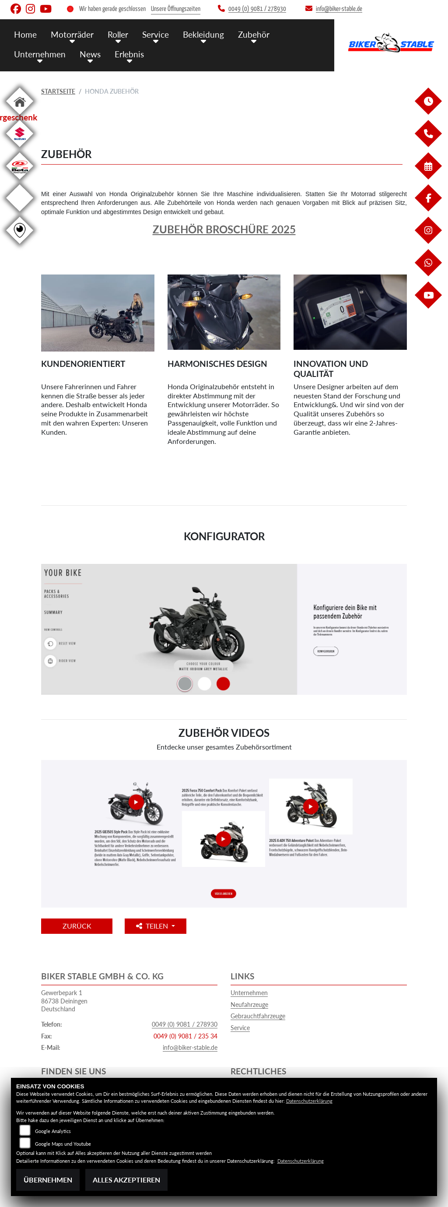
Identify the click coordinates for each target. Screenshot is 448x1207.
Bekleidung (203, 34)
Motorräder (72, 34)
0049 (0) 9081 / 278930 (184, 1024)
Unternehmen (40, 54)
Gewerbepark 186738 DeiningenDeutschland (64, 1001)
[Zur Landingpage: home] (19, 116)
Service (155, 34)
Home (25, 34)
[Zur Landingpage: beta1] (19, 181)
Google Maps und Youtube (63, 1144)
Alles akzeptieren (126, 1179)
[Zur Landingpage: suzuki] (19, 148)
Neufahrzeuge (249, 1004)
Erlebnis (129, 54)
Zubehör (254, 34)
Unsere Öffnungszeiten (175, 9)
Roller (118, 34)
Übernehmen (48, 1179)
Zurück (77, 926)
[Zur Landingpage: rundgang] (19, 245)
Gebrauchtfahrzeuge (258, 1016)
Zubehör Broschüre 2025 (224, 229)
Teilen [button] (154, 926)
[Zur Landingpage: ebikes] (19, 213)
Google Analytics (53, 1131)
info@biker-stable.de (190, 1047)
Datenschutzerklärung (309, 1101)
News (90, 54)
